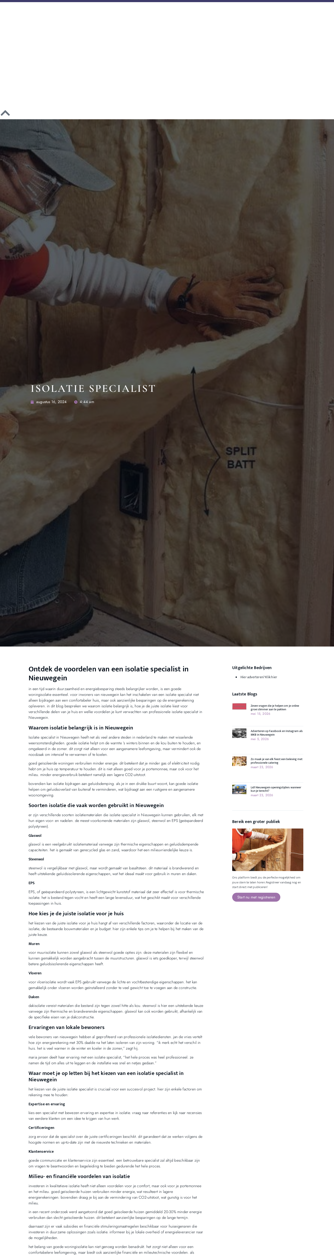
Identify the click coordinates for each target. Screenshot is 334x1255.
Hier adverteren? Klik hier (258, 677)
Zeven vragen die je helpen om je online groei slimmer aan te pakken (275, 707)
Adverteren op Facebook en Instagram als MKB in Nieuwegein (277, 733)
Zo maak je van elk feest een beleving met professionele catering (276, 761)
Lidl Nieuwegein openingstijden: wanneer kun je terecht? (276, 789)
